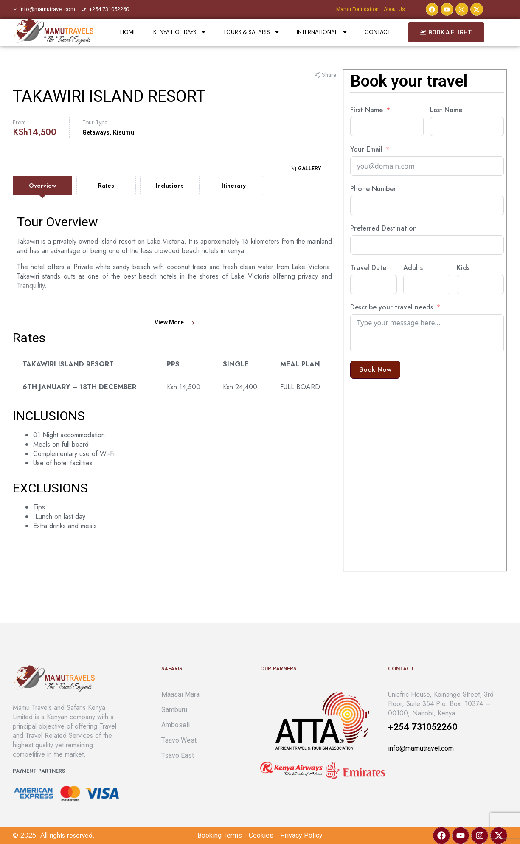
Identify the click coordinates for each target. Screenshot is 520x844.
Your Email (366, 149)
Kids (463, 268)
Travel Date (368, 268)
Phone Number (373, 189)
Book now (375, 369)
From (19, 122)
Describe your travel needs (391, 307)
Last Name (446, 110)
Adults (413, 268)
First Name (366, 110)
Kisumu (123, 132)
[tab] (42, 185)
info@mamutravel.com (421, 748)
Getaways (96, 132)
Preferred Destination (383, 228)
